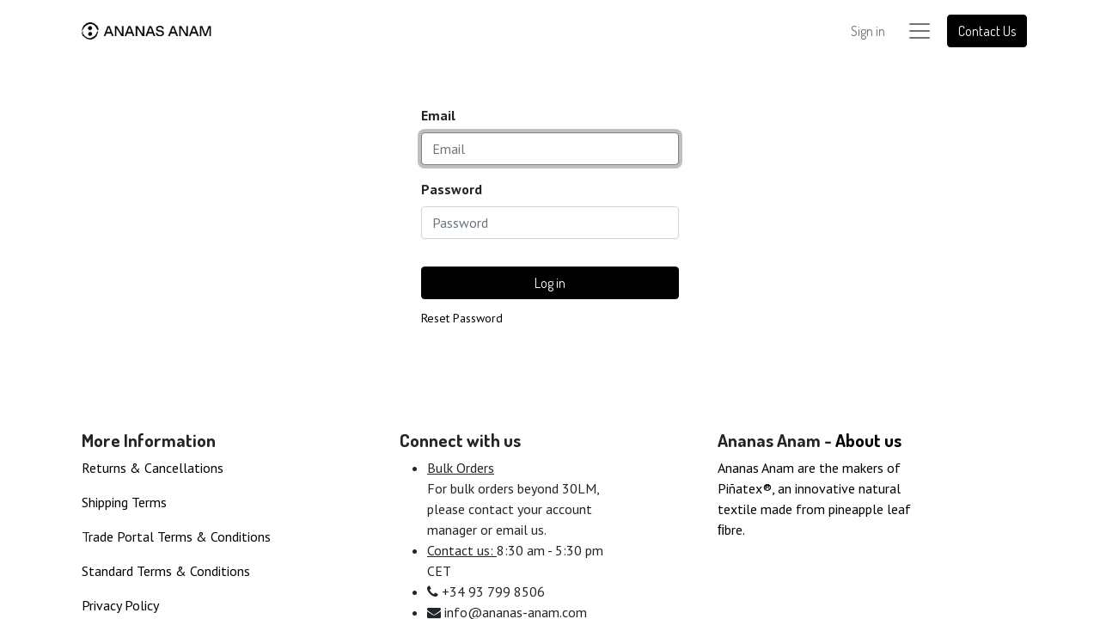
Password (451, 189)
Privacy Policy (120, 605)
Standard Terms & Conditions (166, 570)
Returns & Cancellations (152, 467)
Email (438, 115)
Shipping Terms (124, 502)
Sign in (868, 31)
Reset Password (462, 318)
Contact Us (987, 31)
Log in (550, 282)
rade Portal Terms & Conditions (180, 536)
